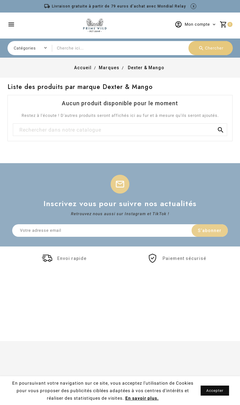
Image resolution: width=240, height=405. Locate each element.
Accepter (214, 390)
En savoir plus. (142, 398)
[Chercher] (120, 130)
